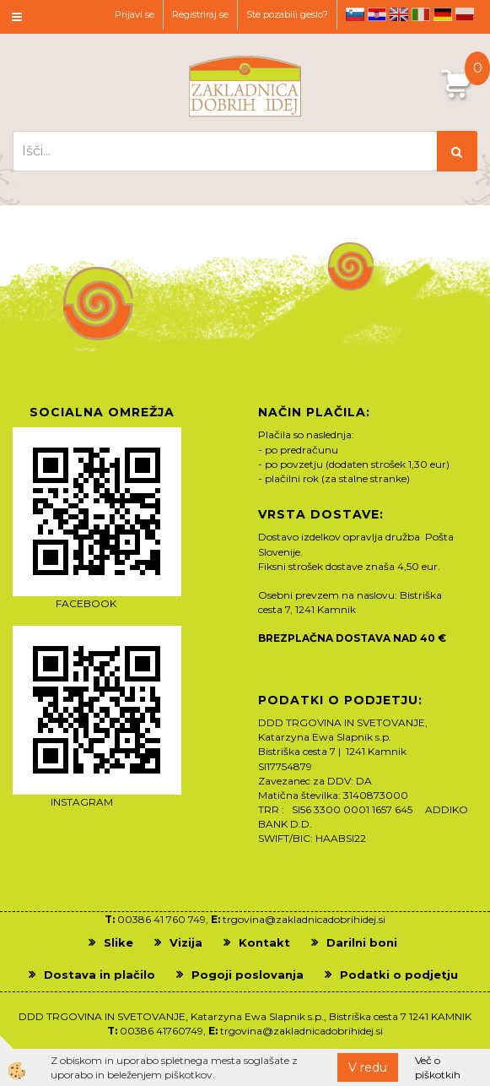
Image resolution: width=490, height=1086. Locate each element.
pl (464, 14)
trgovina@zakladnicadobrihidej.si (304, 919)
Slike (118, 942)
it (421, 14)
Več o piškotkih (437, 1067)
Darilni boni (361, 942)
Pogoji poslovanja (247, 974)
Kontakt (264, 942)
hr (377, 14)
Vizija (186, 942)
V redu (367, 1067)
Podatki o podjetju (399, 974)
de (442, 14)
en (399, 14)
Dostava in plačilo (99, 974)
